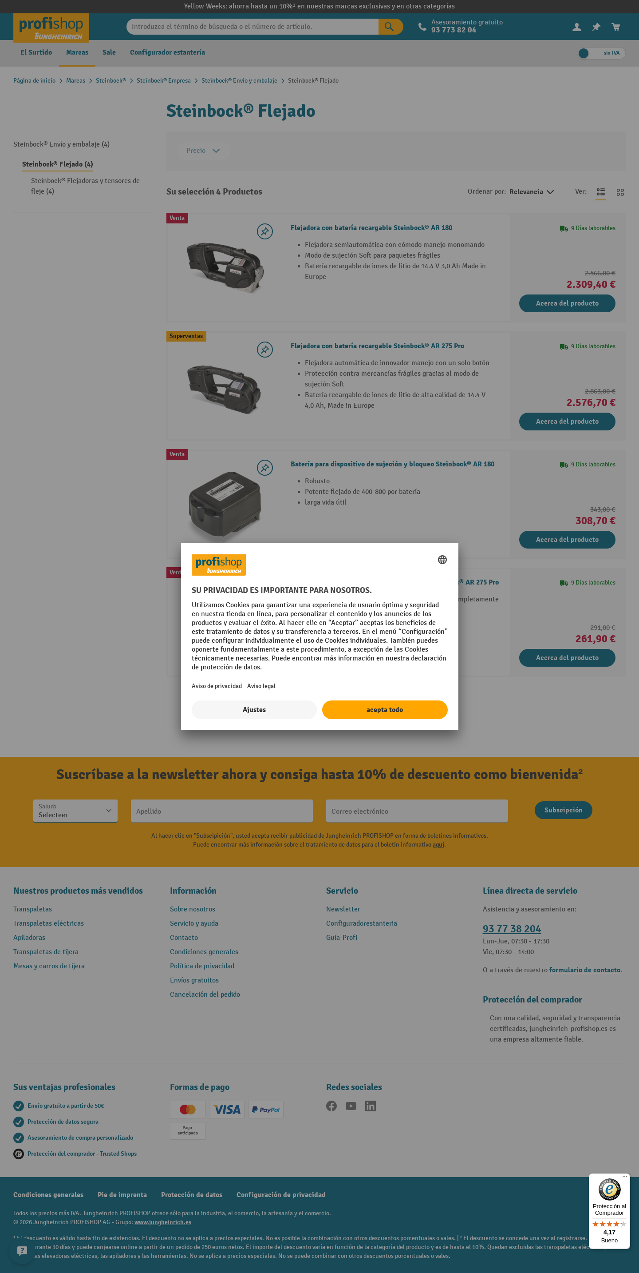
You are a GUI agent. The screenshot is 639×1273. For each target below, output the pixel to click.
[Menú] (624, 1179)
